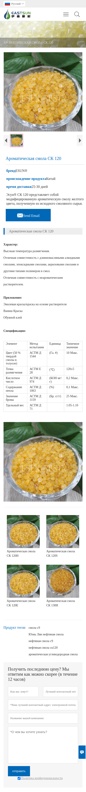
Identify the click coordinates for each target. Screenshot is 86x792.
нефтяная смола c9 (41, 641)
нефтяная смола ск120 (43, 647)
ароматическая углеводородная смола (53, 654)
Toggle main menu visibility (66, 12)
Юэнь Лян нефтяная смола (46, 634)
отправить (19, 771)
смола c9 (34, 627)
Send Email (28, 214)
